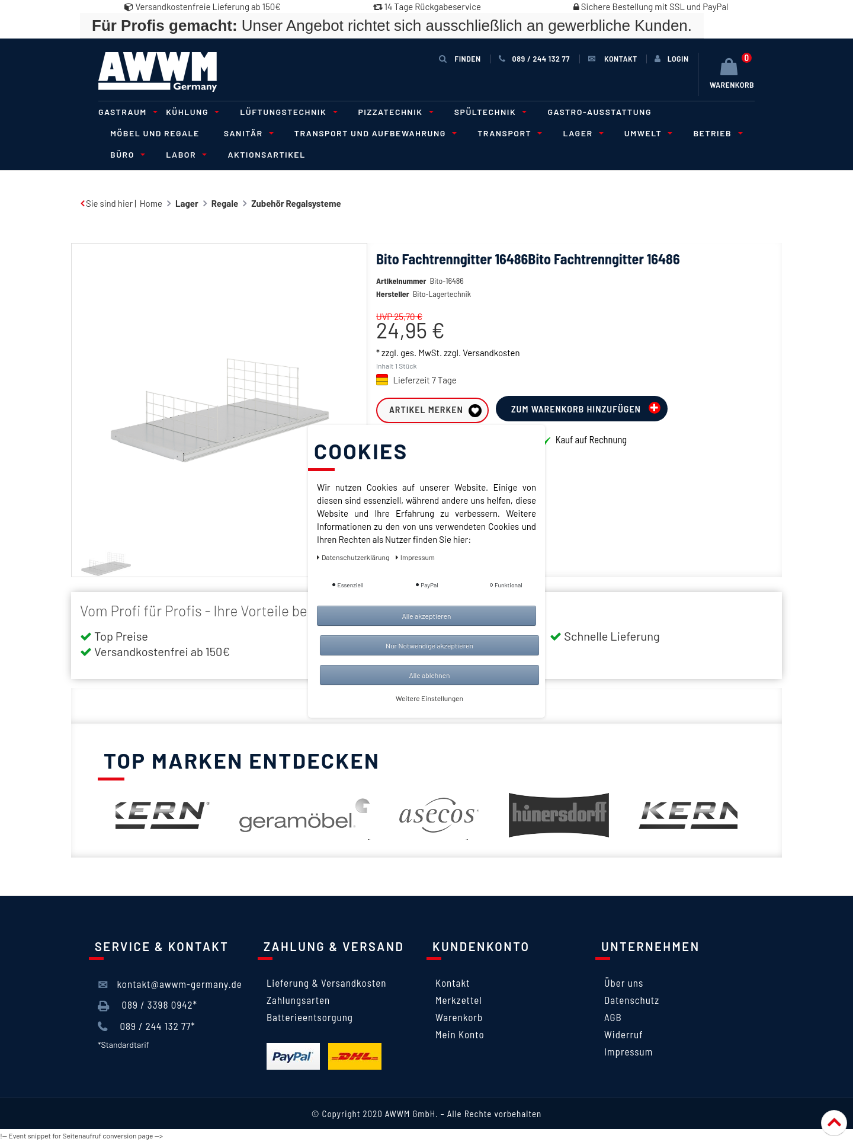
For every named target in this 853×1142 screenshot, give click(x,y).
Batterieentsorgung (310, 1017)
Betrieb (716, 133)
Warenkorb (459, 1017)
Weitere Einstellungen (429, 698)
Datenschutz (631, 1000)
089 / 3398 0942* (147, 1005)
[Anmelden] (671, 58)
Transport (507, 133)
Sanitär (247, 133)
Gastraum (126, 112)
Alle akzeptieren (426, 616)
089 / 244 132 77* (146, 1026)
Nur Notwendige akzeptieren (429, 645)
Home (151, 203)
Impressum (628, 1051)
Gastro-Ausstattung (599, 112)
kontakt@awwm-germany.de (170, 984)
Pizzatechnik (394, 112)
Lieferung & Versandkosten (326, 983)
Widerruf (623, 1034)
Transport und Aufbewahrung (373, 133)
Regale (224, 203)
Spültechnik (489, 112)
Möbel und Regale (155, 133)
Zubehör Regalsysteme (296, 203)
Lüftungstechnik (286, 112)
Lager (581, 133)
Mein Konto (460, 1034)
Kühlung (191, 112)
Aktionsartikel (266, 154)
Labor (184, 154)
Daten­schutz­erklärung (354, 557)
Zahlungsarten (298, 1000)
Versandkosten (491, 370)
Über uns (623, 983)
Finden (459, 58)
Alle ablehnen (429, 675)
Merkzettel (458, 1000)
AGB (613, 1017)
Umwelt (646, 133)
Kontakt (452, 983)
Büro (126, 154)
